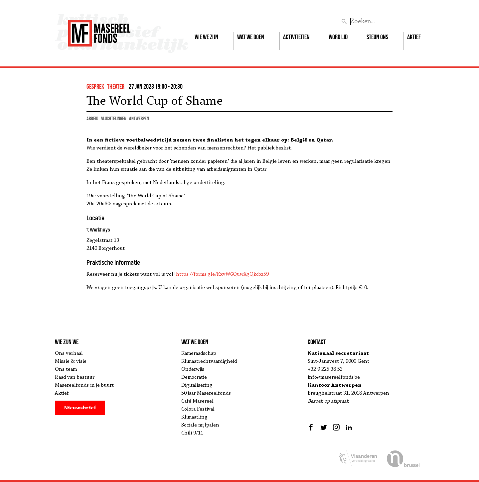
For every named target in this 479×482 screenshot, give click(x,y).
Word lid (338, 37)
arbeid (92, 118)
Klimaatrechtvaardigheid (209, 361)
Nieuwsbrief (80, 408)
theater (115, 86)
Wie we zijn (206, 37)
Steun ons (377, 37)
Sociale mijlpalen (200, 425)
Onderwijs (192, 369)
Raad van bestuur (74, 377)
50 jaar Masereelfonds (206, 393)
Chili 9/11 (192, 433)
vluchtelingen (113, 118)
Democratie (194, 377)
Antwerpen (139, 118)
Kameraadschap (198, 353)
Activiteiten (296, 37)
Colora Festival (198, 409)
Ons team (66, 369)
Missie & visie (70, 361)
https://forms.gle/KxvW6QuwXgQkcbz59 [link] (222, 274)
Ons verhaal (69, 353)
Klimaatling (194, 417)
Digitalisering (197, 385)
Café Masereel (197, 401)
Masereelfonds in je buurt (84, 385)
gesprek (95, 86)
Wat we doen (250, 37)
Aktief (414, 37)
